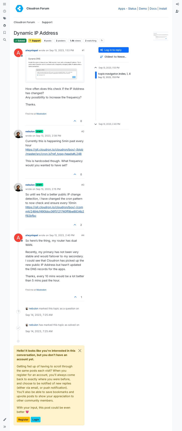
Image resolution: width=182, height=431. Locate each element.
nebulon (30, 131)
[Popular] (4, 25)
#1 (83, 50)
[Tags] (4, 18)
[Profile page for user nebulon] (18, 134)
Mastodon (41, 113)
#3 (82, 184)
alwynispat (31, 50)
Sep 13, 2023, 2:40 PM (61, 235)
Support (34, 40)
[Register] (177, 11)
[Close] (80, 351)
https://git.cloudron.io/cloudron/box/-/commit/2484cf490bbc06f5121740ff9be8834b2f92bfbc (54, 211)
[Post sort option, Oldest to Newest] (113, 57)
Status (132, 8)
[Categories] (4, 4)
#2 (82, 131)
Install (163, 8)
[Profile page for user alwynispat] (18, 53)
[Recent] (4, 11)
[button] (4, 419)
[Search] (4, 40)
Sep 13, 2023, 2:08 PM (48, 135)
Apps (121, 8)
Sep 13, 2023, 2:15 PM (48, 189)
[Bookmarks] (4, 33)
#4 (82, 235)
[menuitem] (177, 4)
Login (35, 419)
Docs (153, 8)
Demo (143, 8)
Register (23, 419)
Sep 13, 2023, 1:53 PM (61, 50)
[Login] (177, 4)
